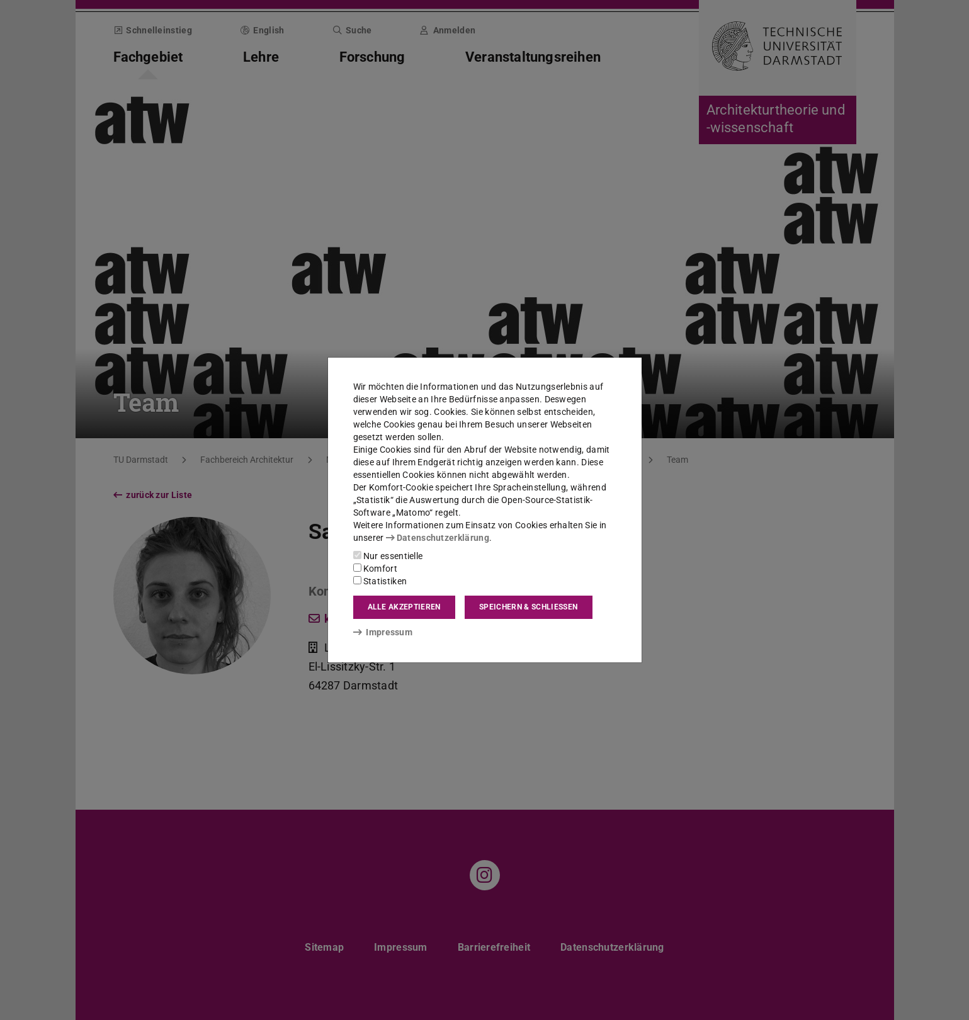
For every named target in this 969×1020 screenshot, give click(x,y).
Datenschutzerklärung (437, 538)
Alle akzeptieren (404, 607)
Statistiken (380, 581)
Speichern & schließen (528, 607)
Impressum (383, 632)
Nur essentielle (388, 556)
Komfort (375, 569)
